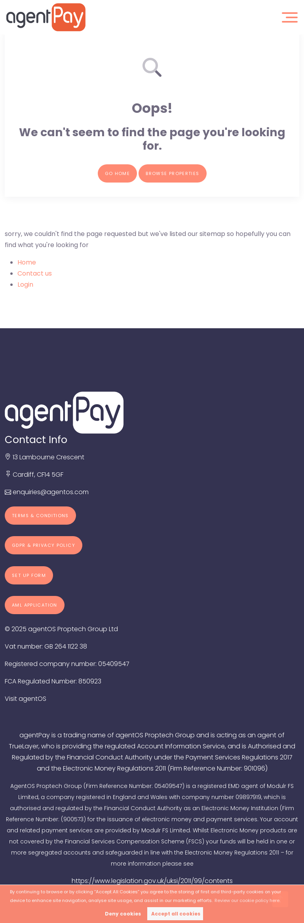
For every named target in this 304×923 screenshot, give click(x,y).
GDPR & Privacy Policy (43, 545)
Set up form (29, 575)
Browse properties (172, 173)
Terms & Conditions (40, 515)
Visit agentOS (25, 698)
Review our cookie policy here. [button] (247, 900)
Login (25, 284)
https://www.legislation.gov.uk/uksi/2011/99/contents (152, 880)
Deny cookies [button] (123, 913)
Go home (117, 173)
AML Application (34, 605)
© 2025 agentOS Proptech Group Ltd (61, 629)
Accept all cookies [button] (175, 913)
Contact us (34, 273)
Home (26, 262)
